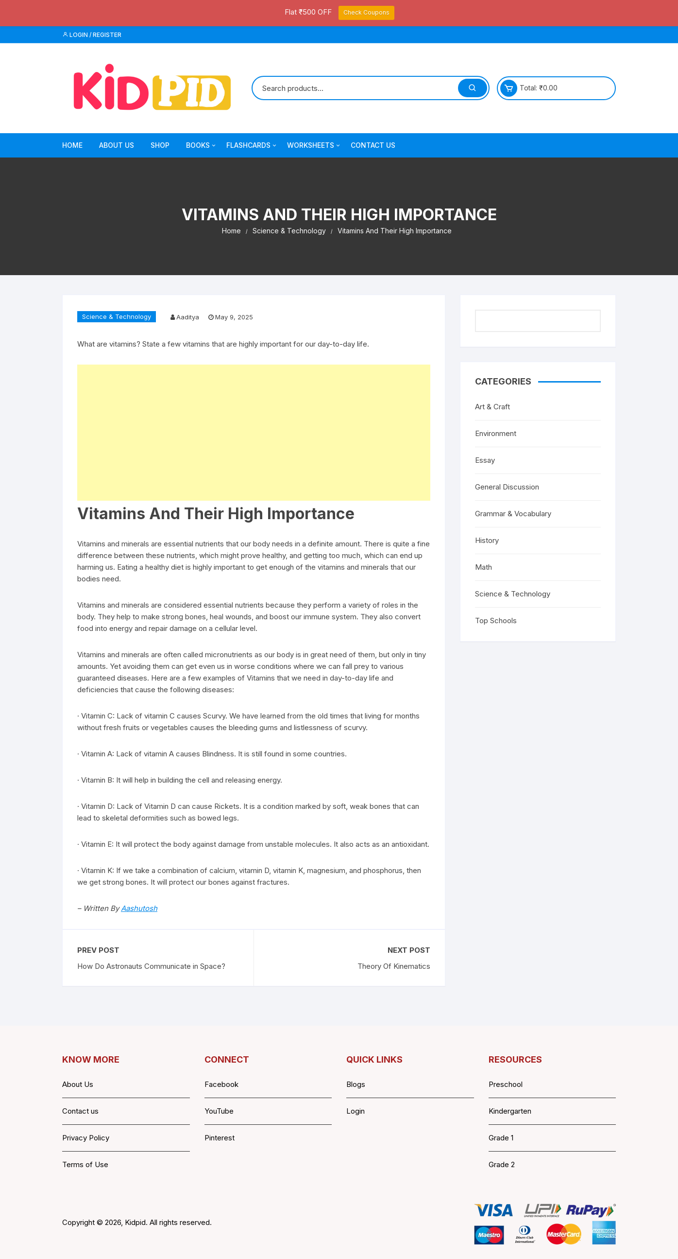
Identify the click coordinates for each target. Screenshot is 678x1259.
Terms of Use (85, 1164)
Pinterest (219, 1137)
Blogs (355, 1084)
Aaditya (187, 317)
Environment (495, 433)
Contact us (80, 1111)
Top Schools (496, 620)
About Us (116, 145)
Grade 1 (501, 1137)
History (487, 540)
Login (355, 1111)
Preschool (506, 1084)
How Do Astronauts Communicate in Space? (151, 966)
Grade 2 (502, 1164)
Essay (485, 460)
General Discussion (507, 486)
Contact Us (373, 145)
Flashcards (252, 145)
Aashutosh (139, 908)
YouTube (219, 1111)
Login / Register (91, 34)
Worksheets (314, 145)
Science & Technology (116, 316)
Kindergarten (510, 1111)
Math (483, 567)
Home (72, 145)
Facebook (221, 1084)
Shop (160, 145)
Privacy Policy (85, 1137)
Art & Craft (492, 406)
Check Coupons (366, 12)
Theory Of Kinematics (393, 966)
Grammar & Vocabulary (513, 513)
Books (201, 145)
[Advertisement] (253, 433)
